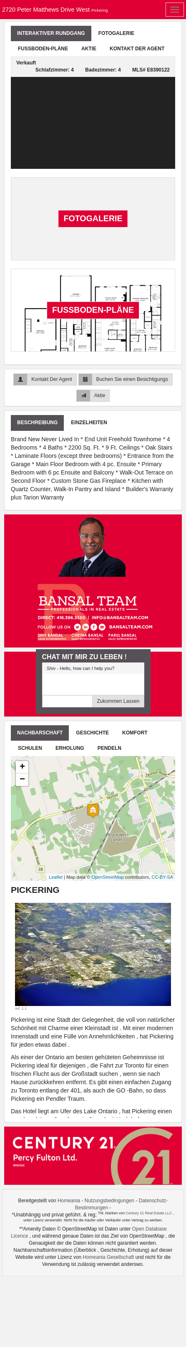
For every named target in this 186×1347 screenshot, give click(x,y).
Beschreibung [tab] (37, 422)
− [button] (22, 780)
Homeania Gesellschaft (109, 1257)
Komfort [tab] (135, 733)
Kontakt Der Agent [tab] (137, 49)
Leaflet (56, 877)
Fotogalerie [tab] (116, 33)
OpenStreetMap (107, 877)
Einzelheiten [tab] (89, 422)
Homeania (69, 1201)
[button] (26, 957)
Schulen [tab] (30, 748)
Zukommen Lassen (118, 701)
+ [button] (22, 767)
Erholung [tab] (69, 748)
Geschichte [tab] (92, 733)
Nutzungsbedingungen (109, 1201)
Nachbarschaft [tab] (40, 733)
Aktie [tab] (88, 49)
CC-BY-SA (162, 877)
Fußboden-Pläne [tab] (43, 49)
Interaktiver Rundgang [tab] (51, 33)
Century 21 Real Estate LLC (149, 1213)
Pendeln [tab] (109, 748)
